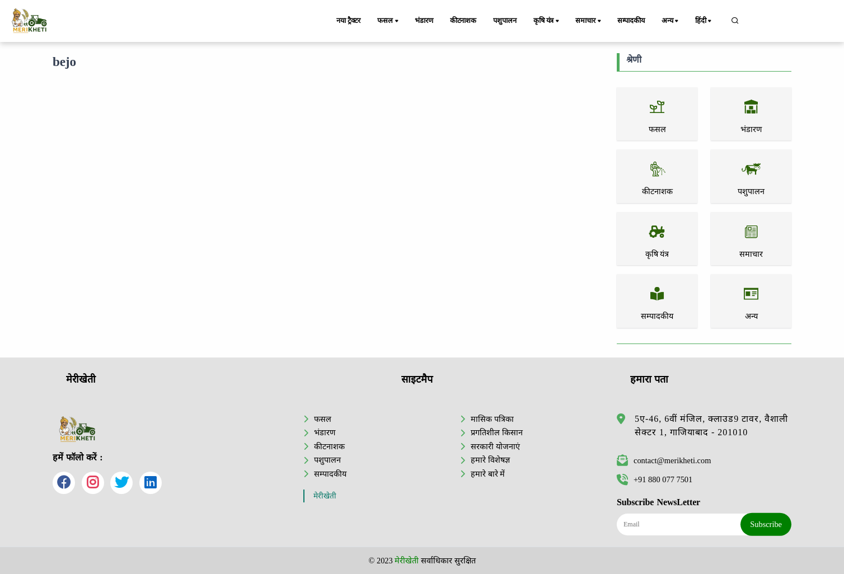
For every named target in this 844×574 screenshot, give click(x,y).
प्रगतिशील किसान (497, 432)
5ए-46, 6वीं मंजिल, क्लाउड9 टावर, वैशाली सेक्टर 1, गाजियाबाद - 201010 (711, 425)
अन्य (671, 21)
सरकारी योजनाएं (495, 446)
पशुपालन (504, 21)
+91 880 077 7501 (654, 479)
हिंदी (704, 21)
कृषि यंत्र (547, 21)
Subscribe (766, 524)
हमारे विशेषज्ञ (490, 459)
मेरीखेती (324, 496)
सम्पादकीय (631, 21)
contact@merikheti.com (664, 460)
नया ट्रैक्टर (348, 21)
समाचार (588, 21)
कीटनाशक (463, 21)
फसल (388, 21)
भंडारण (424, 21)
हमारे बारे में (488, 473)
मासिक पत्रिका (492, 419)
